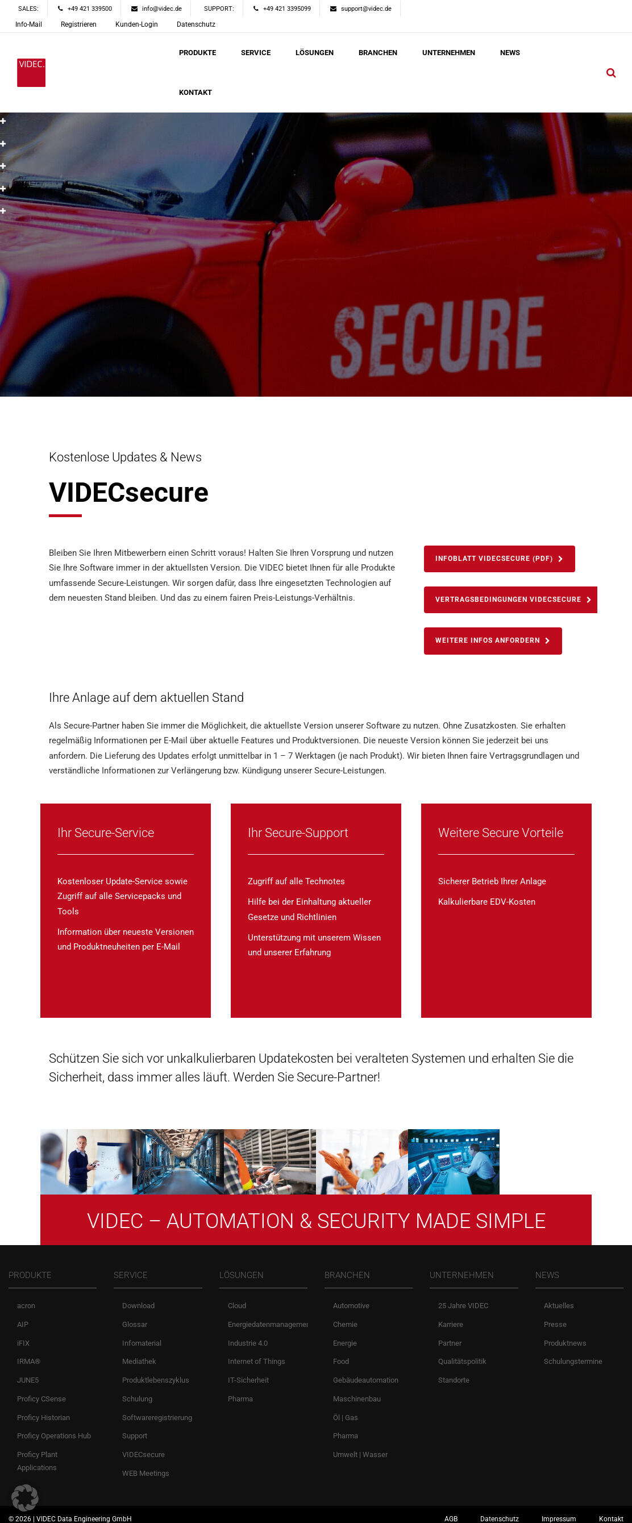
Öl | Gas (345, 1409)
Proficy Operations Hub (54, 1428)
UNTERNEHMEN (448, 52)
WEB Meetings (145, 1465)
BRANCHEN (378, 52)
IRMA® (28, 1354)
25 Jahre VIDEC (463, 1297)
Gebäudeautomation (365, 1372)
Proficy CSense (41, 1391)
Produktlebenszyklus (155, 1372)
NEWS (510, 52)
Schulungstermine (573, 1354)
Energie (345, 1335)
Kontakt (611, 1511)
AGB (451, 1511)
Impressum (559, 1511)
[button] (25, 1498)
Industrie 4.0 (248, 1335)
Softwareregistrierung (157, 1409)
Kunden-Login (136, 24)
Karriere (450, 1316)
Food (341, 1354)
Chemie (345, 1316)
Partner (449, 1335)
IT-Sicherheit (248, 1372)
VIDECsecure (143, 1446)
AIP (22, 1316)
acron (26, 1297)
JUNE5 (28, 1372)
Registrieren (79, 24)
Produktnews (565, 1335)
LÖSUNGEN (315, 52)
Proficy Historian (43, 1409)
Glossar (134, 1316)
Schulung (137, 1391)
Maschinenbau (357, 1391)
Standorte (453, 1372)
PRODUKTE (197, 52)
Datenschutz (196, 24)
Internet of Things (256, 1354)
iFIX (23, 1335)
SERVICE (256, 52)
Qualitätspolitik (462, 1354)
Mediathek (139, 1354)
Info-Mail (28, 24)
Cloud (237, 1297)
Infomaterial (141, 1335)
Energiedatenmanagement (270, 1316)
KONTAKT (195, 92)
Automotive (351, 1297)
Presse (555, 1316)
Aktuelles (559, 1297)
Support (134, 1428)
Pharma (240, 1391)
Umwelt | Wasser (360, 1446)
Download (138, 1297)
